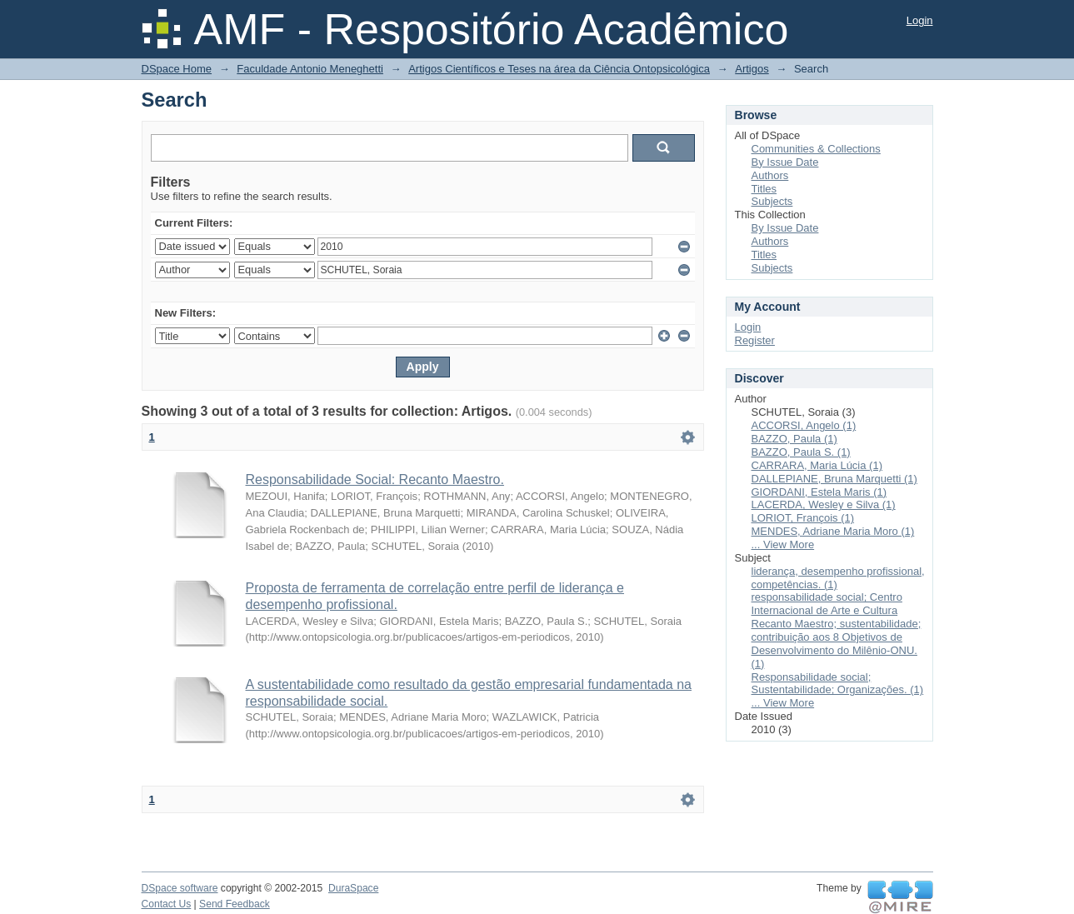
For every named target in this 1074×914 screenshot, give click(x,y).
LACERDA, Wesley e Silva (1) (824, 504)
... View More (783, 544)
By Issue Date (785, 162)
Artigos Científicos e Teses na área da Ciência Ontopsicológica (559, 68)
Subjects (772, 201)
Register (755, 340)
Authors (770, 175)
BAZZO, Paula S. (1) (801, 452)
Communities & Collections (816, 148)
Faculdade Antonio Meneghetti (310, 68)
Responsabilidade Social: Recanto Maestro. (375, 479)
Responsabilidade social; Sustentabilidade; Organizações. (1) (838, 684)
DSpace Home (177, 68)
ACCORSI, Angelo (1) (804, 425)
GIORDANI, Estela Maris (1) (819, 492)
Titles (764, 188)
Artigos (751, 68)
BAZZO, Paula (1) (794, 438)
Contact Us (167, 904)
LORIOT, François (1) (803, 518)
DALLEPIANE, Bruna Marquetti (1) (834, 478)
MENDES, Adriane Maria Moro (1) (833, 531)
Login (920, 20)
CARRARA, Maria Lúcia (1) (817, 465)
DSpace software (180, 888)
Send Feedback (234, 904)
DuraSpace (353, 888)
